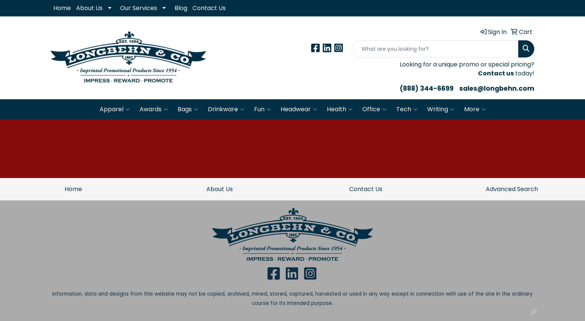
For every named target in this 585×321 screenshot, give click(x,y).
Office (374, 109)
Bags (188, 109)
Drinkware (226, 109)
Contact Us (209, 8)
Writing (440, 109)
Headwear (299, 109)
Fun (262, 109)
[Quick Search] (435, 48)
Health (340, 109)
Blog (181, 8)
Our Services (138, 8)
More (475, 109)
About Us (89, 8)
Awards (154, 109)
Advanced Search (512, 189)
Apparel (115, 109)
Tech (406, 109)
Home (62, 8)
